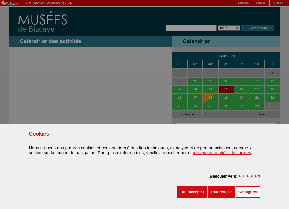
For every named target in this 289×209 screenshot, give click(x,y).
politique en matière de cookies (221, 152)
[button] (192, 192)
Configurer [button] (247, 192)
